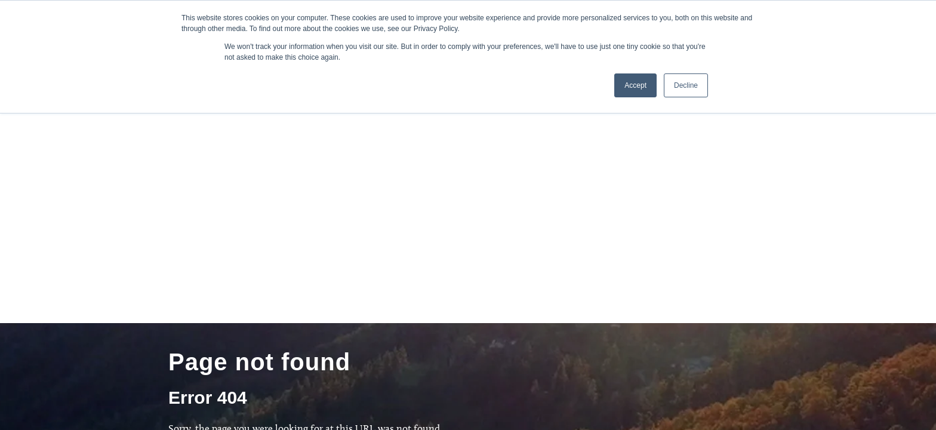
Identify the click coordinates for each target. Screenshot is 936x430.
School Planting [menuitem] (296, 315)
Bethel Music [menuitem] (291, 365)
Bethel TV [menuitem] (424, 331)
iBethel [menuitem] (282, 331)
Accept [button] (635, 85)
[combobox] (318, 227)
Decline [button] (686, 85)
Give (648, 319)
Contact (731, 319)
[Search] (194, 248)
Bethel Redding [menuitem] (296, 348)
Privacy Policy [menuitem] (431, 365)
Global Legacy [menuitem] (432, 315)
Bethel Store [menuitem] (428, 348)
